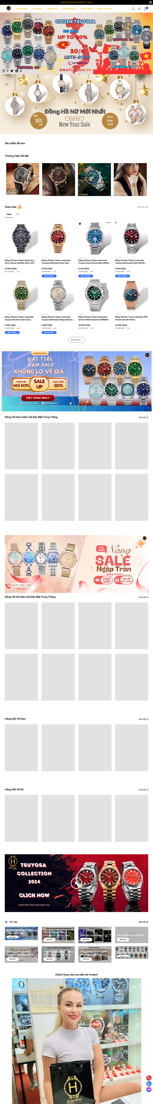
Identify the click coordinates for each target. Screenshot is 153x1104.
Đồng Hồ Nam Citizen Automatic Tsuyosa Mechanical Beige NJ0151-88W (57, 319)
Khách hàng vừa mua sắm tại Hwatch (76, 974)
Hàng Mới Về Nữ (14, 789)
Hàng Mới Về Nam (15, 719)
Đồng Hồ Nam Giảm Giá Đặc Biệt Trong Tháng (31, 417)
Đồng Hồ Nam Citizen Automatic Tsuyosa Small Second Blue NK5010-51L (94, 263)
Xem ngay (12, 937)
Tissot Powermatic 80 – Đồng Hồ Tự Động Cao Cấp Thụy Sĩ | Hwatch (58, 953)
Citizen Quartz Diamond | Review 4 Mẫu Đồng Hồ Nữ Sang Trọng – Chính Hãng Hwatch (20, 953)
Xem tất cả (76, 339)
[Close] (150, 2)
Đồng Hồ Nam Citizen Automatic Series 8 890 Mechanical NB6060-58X (93, 319)
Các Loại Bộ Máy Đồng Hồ (130, 935)
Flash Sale (10, 206)
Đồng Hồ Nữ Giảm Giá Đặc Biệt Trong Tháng (30, 597)
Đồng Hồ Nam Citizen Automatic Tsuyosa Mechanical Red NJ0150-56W (130, 263)
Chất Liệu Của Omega (91, 935)
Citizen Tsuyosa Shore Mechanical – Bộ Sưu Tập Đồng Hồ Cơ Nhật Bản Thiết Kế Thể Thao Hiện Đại (57, 934)
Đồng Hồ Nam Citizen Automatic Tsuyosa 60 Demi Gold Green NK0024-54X (19, 319)
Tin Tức (13, 922)
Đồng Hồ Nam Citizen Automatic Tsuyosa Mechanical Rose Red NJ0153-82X (56, 263)
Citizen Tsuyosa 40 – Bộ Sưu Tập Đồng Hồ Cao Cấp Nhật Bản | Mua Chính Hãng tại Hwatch (131, 951)
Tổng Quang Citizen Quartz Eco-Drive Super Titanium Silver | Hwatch (93, 953)
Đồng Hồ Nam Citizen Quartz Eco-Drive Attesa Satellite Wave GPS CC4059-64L (20, 263)
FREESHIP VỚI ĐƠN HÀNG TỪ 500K (77, 2)
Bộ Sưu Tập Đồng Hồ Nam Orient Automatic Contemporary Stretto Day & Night (21, 932)
